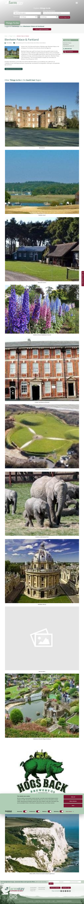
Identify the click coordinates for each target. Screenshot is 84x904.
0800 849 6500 (67, 48)
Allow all (73, 886)
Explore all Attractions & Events (13, 68)
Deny (73, 895)
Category (15, 11)
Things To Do (12, 35)
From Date (16, 16)
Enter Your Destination (49, 11)
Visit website (68, 51)
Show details (69, 901)
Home (6, 35)
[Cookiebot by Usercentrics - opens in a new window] (8, 901)
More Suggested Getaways (42, 29)
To (38, 16)
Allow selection (73, 891)
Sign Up (51, 883)
